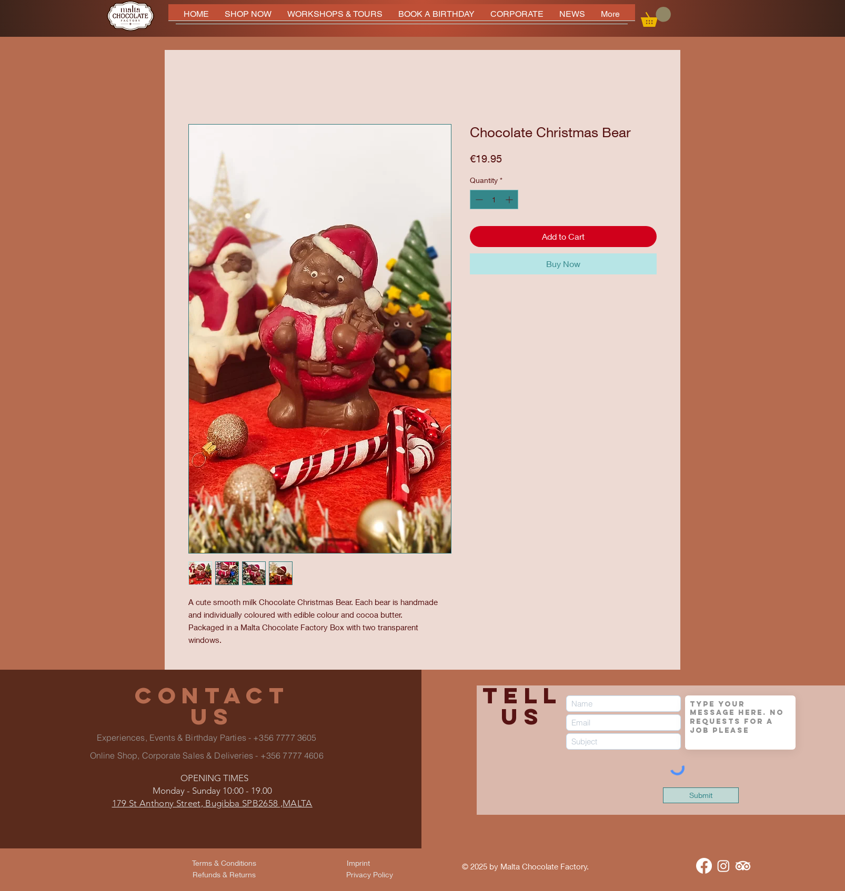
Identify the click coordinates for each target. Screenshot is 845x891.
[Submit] (701, 795)
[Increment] (510, 199)
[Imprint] (358, 863)
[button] (656, 17)
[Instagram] (723, 866)
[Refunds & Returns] (224, 874)
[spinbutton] (494, 199)
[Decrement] (478, 199)
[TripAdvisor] (743, 866)
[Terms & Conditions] (224, 863)
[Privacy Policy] (369, 874)
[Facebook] (704, 866)
